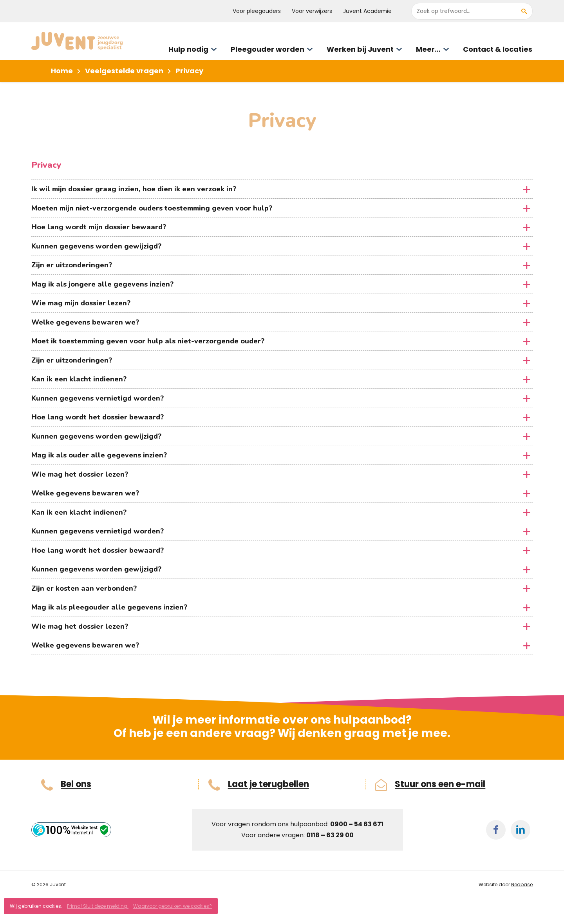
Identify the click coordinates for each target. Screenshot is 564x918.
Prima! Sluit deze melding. (97, 906)
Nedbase (522, 884)
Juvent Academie (367, 11)
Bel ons (76, 784)
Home (62, 71)
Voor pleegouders (257, 11)
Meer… (428, 49)
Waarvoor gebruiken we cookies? (172, 906)
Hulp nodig (188, 49)
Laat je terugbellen (268, 784)
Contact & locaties (497, 49)
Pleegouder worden (267, 49)
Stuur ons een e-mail (440, 784)
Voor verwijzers (312, 11)
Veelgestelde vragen (124, 71)
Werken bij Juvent (360, 49)
